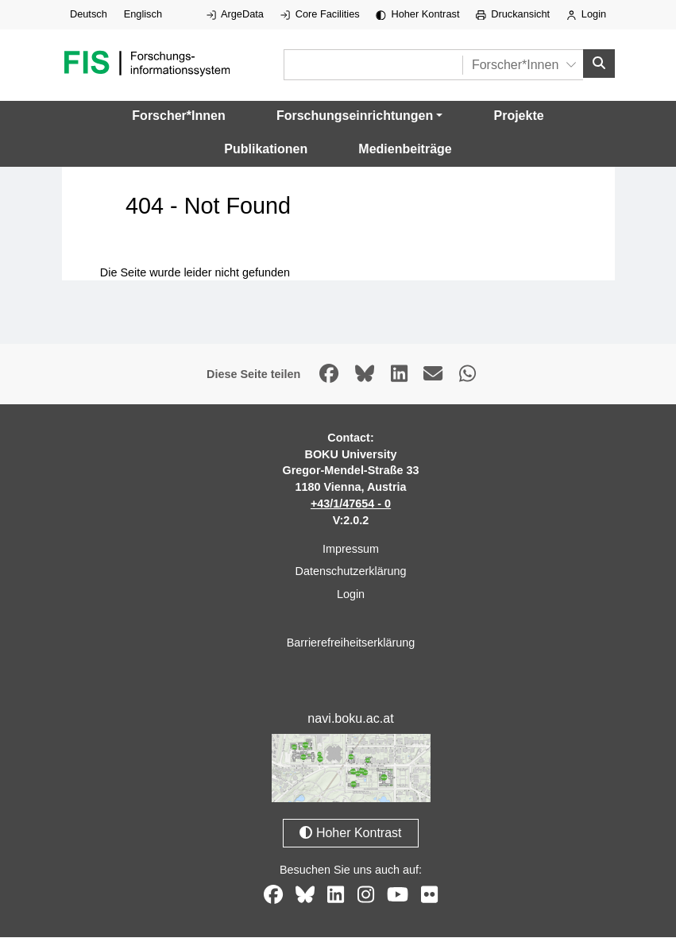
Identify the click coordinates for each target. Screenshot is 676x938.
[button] (359, 117)
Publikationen (265, 149)
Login (586, 14)
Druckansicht (513, 14)
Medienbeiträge (404, 149)
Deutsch (88, 14)
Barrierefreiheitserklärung (351, 643)
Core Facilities (320, 14)
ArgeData (235, 14)
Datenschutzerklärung (351, 572)
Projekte (519, 116)
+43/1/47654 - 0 (351, 504)
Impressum (351, 549)
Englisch (143, 14)
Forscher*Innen (178, 116)
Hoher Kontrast (417, 14)
